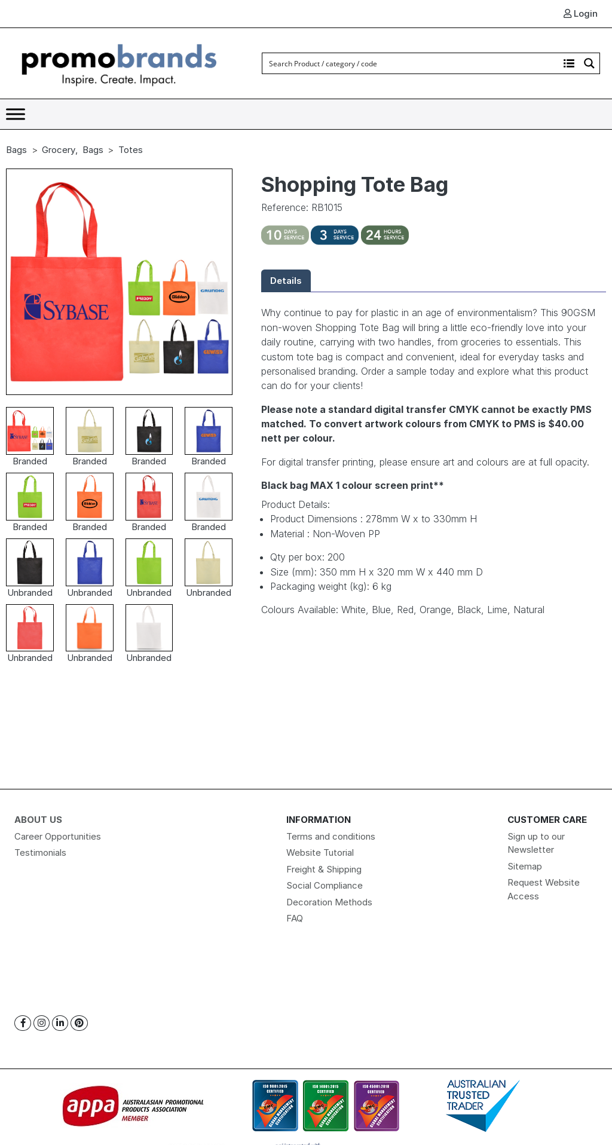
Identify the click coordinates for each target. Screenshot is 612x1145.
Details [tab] (286, 280)
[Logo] (119, 62)
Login (581, 13)
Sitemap (524, 866)
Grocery (58, 149)
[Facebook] (22, 1023)
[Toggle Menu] (15, 114)
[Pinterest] (79, 1023)
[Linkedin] (60, 1023)
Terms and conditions (330, 836)
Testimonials (40, 852)
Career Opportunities (57, 836)
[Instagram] (41, 1023)
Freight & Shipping (324, 869)
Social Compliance (324, 885)
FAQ (294, 918)
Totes (130, 149)
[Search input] (411, 63)
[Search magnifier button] (589, 63)
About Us (38, 819)
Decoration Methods (329, 902)
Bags (16, 149)
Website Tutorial (320, 852)
